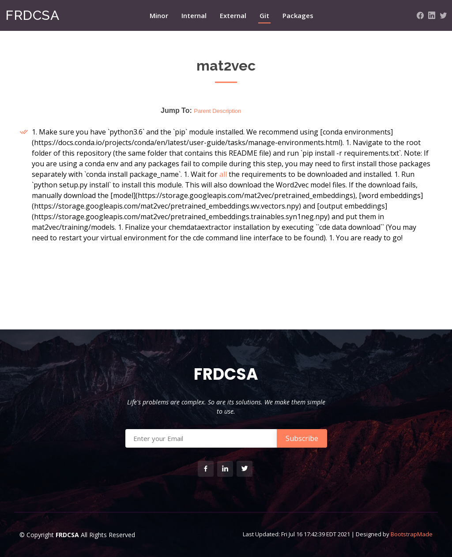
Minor (159, 15)
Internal (194, 15)
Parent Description (217, 111)
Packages (297, 15)
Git (264, 15)
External (233, 15)
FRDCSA (32, 15)
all (223, 174)
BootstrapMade (412, 534)
